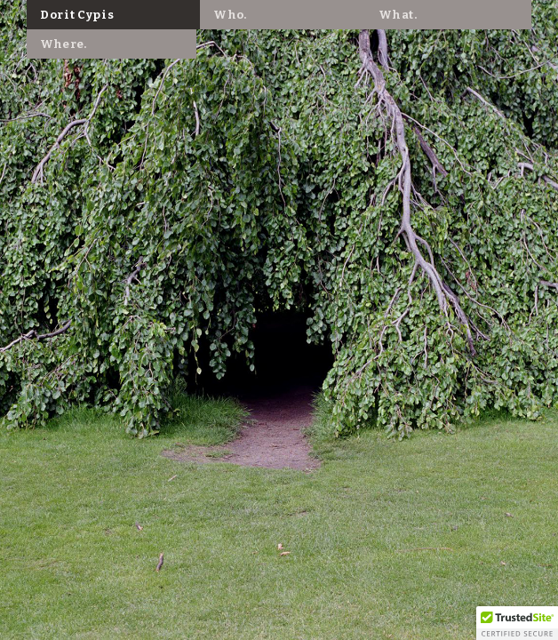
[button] (517, 623)
